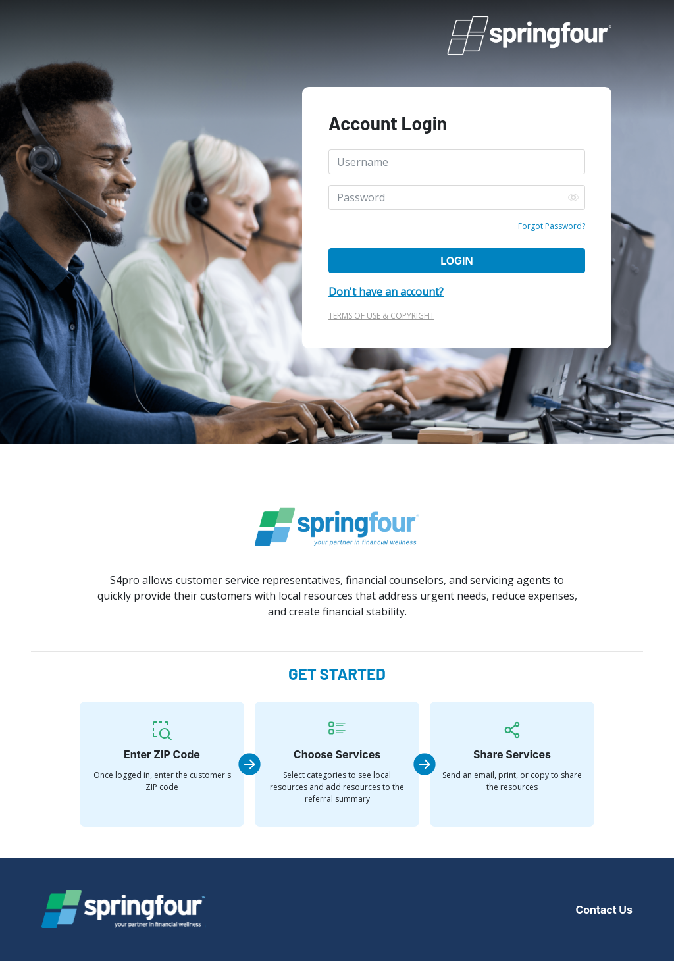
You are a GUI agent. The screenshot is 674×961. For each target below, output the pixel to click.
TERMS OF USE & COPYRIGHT (381, 315)
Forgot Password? (551, 226)
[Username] (456, 161)
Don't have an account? (386, 291)
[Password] (456, 197)
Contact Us (604, 909)
